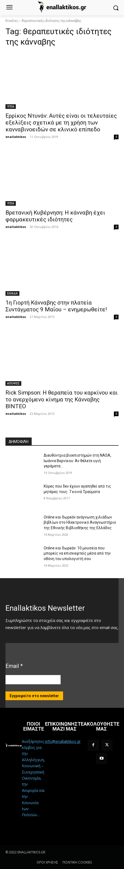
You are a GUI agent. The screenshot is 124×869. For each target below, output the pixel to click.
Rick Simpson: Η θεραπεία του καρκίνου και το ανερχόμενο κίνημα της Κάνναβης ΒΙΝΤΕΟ (61, 399)
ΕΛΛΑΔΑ (12, 293)
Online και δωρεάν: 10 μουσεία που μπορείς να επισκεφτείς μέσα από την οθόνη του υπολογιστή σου (77, 553)
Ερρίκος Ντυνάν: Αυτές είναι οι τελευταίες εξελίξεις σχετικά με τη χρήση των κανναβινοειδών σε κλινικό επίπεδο (61, 122)
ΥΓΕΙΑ (10, 106)
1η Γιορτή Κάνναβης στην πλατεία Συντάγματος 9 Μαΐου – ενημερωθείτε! (56, 306)
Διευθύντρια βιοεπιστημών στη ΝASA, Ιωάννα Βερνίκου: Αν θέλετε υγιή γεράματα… (77, 460)
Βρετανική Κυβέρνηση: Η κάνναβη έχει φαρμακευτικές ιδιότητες (55, 216)
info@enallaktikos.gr (63, 741)
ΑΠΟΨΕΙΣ (13, 383)
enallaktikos (15, 137)
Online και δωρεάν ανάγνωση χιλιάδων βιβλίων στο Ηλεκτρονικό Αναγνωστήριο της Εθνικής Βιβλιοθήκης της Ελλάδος (80, 522)
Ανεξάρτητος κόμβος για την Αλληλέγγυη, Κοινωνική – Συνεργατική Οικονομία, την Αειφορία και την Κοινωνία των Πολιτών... (33, 778)
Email (14, 666)
